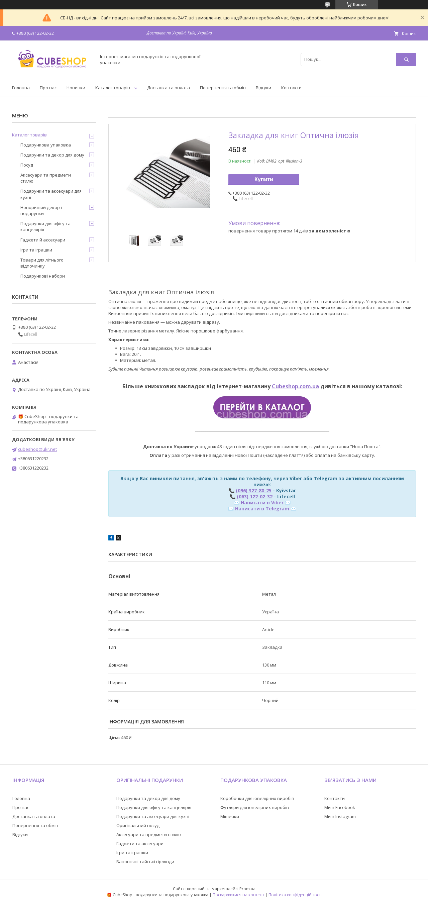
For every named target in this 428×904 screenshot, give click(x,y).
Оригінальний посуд (137, 825)
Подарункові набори (42, 276)
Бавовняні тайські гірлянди (145, 862)
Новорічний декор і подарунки (41, 210)
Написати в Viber (262, 502)
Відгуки (263, 88)
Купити (263, 179)
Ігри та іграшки (36, 250)
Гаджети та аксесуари (140, 843)
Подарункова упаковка (45, 145)
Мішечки (229, 816)
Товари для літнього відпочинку (42, 263)
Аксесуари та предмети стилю (45, 178)
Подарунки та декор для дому (52, 155)
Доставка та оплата (168, 88)
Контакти (291, 88)
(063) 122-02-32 (255, 496)
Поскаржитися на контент (238, 895)
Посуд (26, 165)
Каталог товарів (112, 88)
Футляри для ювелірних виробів (254, 807)
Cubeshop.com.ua (295, 386)
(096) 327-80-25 (254, 490)
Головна (21, 88)
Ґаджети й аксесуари (42, 240)
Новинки (76, 88)
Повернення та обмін (223, 88)
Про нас (48, 88)
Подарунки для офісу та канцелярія (45, 226)
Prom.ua (247, 889)
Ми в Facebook (339, 807)
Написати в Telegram (262, 508)
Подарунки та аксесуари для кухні (51, 194)
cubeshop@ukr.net (37, 449)
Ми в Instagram (340, 816)
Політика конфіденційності (295, 895)
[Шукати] (406, 59)
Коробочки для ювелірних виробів (257, 798)
